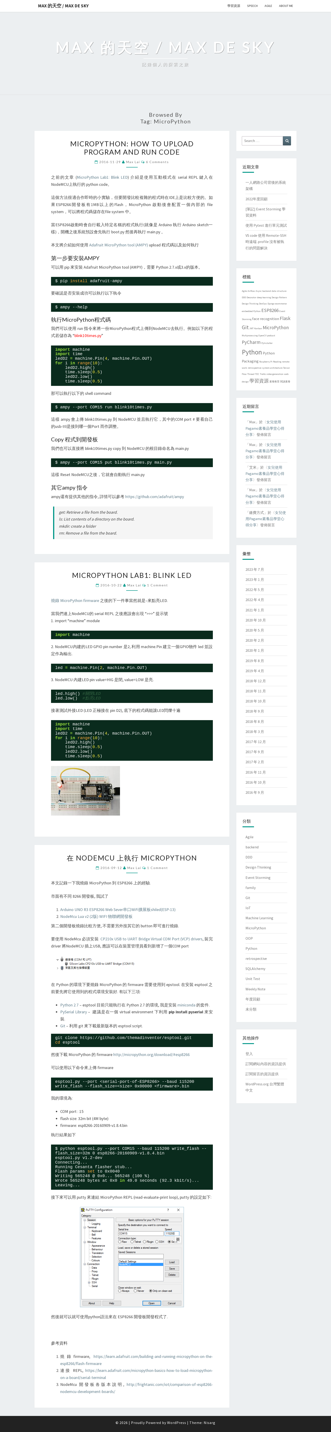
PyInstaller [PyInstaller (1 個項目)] (267, 343)
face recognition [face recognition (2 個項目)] (265, 318)
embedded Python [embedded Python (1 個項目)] (251, 311)
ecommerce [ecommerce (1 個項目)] (281, 303)
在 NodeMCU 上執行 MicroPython (132, 858)
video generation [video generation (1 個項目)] (274, 374)
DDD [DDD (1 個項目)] (244, 297)
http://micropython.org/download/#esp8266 (151, 1054)
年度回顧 (252, 999)
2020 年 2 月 (254, 640)
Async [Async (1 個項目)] (259, 291)
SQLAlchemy (255, 968)
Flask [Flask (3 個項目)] (285, 318)
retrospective (256, 958)
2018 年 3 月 (254, 731)
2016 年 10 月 (255, 782)
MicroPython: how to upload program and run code (132, 147)
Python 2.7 (69, 1005)
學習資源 (233, 6)
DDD (248, 857)
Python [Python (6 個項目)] (252, 352)
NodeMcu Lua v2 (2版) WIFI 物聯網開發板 (96, 916)
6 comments (157, 162)
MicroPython (255, 928)
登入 (249, 1053)
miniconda (186, 1005)
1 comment (157, 585)
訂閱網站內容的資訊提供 (265, 1063)
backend (252, 847)
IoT (248, 907)
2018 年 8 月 (254, 721)
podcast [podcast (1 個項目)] (271, 335)
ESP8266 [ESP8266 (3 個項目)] (270, 310)
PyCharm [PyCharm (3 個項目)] (251, 342)
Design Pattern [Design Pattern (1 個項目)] (279, 297)
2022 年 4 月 (254, 599)
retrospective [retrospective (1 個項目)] (254, 367)
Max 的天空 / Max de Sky (63, 5)
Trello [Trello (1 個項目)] (263, 374)
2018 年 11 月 (255, 691)
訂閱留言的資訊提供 (262, 1074)
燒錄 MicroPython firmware (75, 600)
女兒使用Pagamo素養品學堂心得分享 (264, 428)
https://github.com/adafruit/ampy (154, 496)
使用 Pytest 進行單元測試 (266, 225)
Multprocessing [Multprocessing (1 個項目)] (250, 335)
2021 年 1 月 (254, 610)
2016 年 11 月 (255, 772)
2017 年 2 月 (254, 762)
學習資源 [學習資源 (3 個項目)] (259, 381)
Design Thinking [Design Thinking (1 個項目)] (250, 303)
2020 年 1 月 (254, 650)
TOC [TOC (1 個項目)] (257, 374)
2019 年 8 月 (254, 660)
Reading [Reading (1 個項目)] (277, 361)
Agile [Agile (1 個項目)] (244, 291)
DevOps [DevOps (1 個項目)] (263, 303)
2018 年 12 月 (255, 681)
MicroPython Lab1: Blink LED (102, 177)
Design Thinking (258, 867)
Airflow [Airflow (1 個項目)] (251, 291)
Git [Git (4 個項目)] (245, 327)
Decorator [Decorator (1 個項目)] (251, 297)
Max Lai (133, 162)
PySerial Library (73, 1011)
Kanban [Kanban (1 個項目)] (258, 328)
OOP (249, 938)
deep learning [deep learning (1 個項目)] (264, 297)
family (250, 887)
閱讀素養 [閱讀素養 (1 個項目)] (285, 381)
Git (62, 1025)
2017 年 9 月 (254, 751)
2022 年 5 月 (254, 589)
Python (251, 948)
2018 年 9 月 (254, 711)
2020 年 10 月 (255, 620)
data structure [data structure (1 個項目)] (279, 291)
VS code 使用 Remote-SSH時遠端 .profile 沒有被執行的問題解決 (265, 241)
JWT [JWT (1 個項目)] (251, 328)
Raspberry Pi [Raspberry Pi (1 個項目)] (265, 361)
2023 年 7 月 (254, 569)
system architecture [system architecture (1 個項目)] (272, 367)
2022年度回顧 (256, 199)
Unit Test (252, 978)
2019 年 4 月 (254, 671)
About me (286, 6)
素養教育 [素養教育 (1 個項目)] (274, 381)
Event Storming (258, 877)
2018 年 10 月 (255, 701)
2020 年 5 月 (254, 630)
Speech (252, 6)
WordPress (176, 1422)
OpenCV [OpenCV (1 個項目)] (262, 335)
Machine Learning (259, 918)
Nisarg (209, 1422)
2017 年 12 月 (255, 741)
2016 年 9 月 (254, 792)
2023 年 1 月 (254, 579)
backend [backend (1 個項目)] (266, 291)
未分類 (251, 1009)
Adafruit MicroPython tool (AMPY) (118, 245)
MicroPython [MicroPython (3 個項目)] (276, 327)
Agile (268, 6)
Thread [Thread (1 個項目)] (250, 374)
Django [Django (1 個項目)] (271, 303)
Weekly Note (255, 989)
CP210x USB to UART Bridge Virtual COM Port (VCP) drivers (151, 939)
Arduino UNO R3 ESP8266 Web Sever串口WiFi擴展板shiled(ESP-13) (118, 909)
